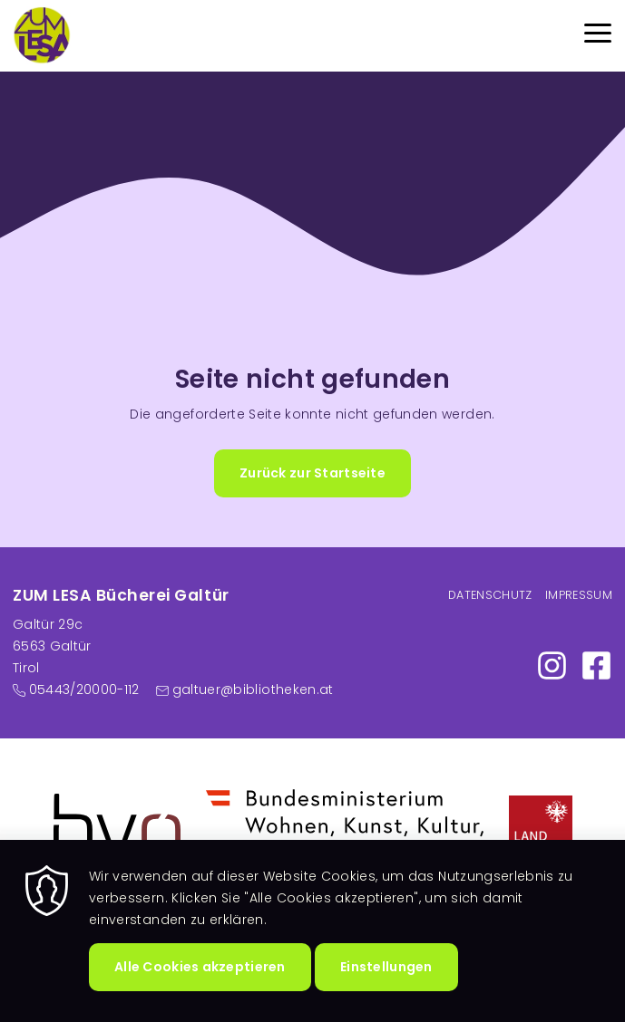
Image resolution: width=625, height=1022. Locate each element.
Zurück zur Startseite (312, 473)
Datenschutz (490, 595)
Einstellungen (386, 992)
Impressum (578, 595)
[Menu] (598, 35)
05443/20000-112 (84, 689)
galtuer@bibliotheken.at (253, 689)
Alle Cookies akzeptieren (200, 992)
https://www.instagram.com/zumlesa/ (552, 665)
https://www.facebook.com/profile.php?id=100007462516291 (596, 665)
